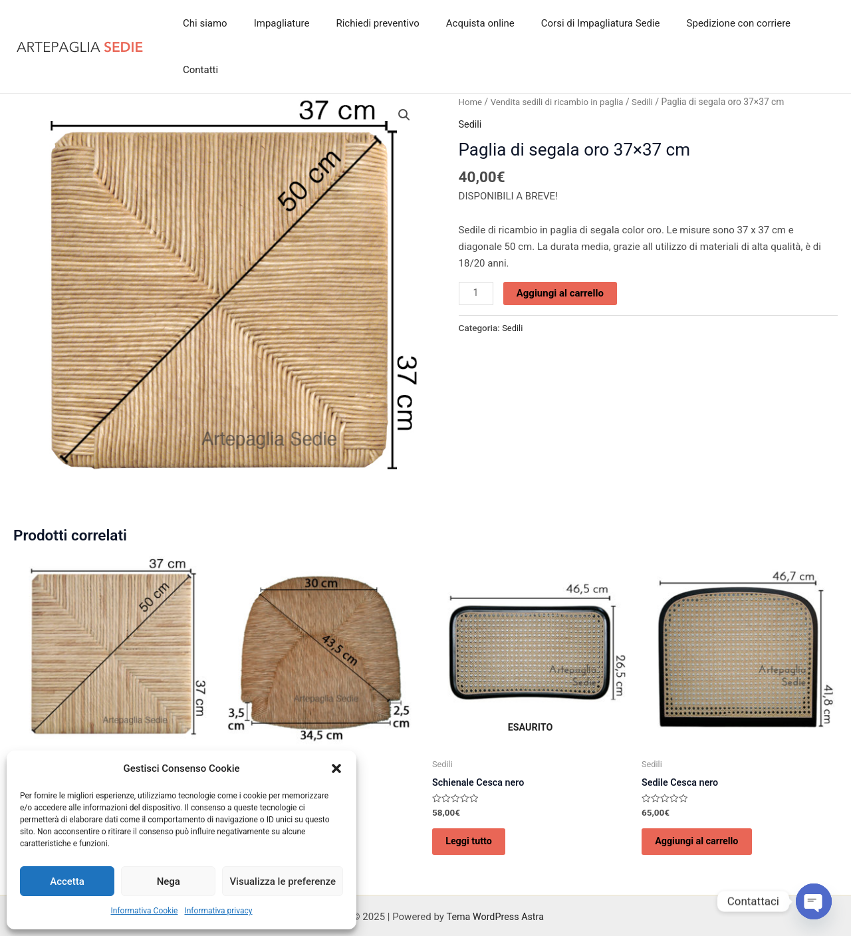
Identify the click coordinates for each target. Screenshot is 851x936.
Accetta (67, 881)
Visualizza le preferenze (282, 881)
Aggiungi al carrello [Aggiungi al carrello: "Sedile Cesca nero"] (705, 798)
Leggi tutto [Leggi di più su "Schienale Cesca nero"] (476, 798)
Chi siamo (220, 23)
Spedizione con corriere (720, 23)
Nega (168, 881)
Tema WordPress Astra (495, 877)
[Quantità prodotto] (477, 247)
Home (471, 55)
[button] (336, 768)
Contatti (810, 23)
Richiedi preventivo (379, 23)
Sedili (650, 55)
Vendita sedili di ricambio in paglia (560, 55)
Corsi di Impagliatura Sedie (589, 23)
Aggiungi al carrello (561, 246)
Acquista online (475, 23)
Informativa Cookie (144, 910)
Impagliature (290, 23)
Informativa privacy (218, 910)
